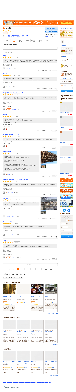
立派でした (5, 240)
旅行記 (47, 40)
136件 (25, 367)
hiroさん (8, 174)
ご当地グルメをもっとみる (52, 313)
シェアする (48, 36)
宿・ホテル (4, 382)
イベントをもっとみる (53, 344)
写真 (20, 41)
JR (31, 382)
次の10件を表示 (30, 264)
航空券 (42, 382)
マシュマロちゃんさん (11, 128)
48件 (53, 367)
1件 (25, 302)
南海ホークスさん (10, 216)
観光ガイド (46, 382)
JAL (33, 382)
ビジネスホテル (15, 382)
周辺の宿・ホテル (33, 41)
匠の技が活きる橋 (7, 151)
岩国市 (23, 35)
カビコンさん (9, 86)
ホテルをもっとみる (54, 375)
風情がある (5, 114)
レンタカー (39, 382)
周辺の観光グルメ (27, 41)
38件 (11, 304)
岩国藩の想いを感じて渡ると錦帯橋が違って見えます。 (16, 179)
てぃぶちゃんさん (10, 234)
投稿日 (42, 52)
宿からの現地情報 (40, 41)
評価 (46, 52)
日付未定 (71, 220)
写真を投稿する (55, 31)
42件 (39, 367)
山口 (9, 35)
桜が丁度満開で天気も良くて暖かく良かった (13, 92)
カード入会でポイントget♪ (66, 28)
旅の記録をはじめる (67, 78)
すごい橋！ (5, 73)
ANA (34, 382)
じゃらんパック (28, 382)
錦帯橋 (4, 55)
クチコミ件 (17, 31)
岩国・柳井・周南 (15, 35)
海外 (50, 382)
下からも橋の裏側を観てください (11, 134)
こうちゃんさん (10, 192)
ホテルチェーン (9, 382)
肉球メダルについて (69, 68)
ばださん (9, 68)
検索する (66, 91)
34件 (39, 304)
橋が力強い (5, 198)
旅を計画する (65, 45)
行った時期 (50, 52)
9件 (53, 302)
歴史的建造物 (24, 36)
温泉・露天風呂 (21, 382)
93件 (11, 367)
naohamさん (14, 257)
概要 (7, 40)
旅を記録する (65, 56)
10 (42, 269)
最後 (51, 269)
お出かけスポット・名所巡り (14, 36)
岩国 (27, 35)
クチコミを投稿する (48, 31)
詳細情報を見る (7, 170)
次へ (46, 269)
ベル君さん (14, 109)
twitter (64, 210)
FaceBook (68, 210)
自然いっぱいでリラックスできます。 (12, 222)
